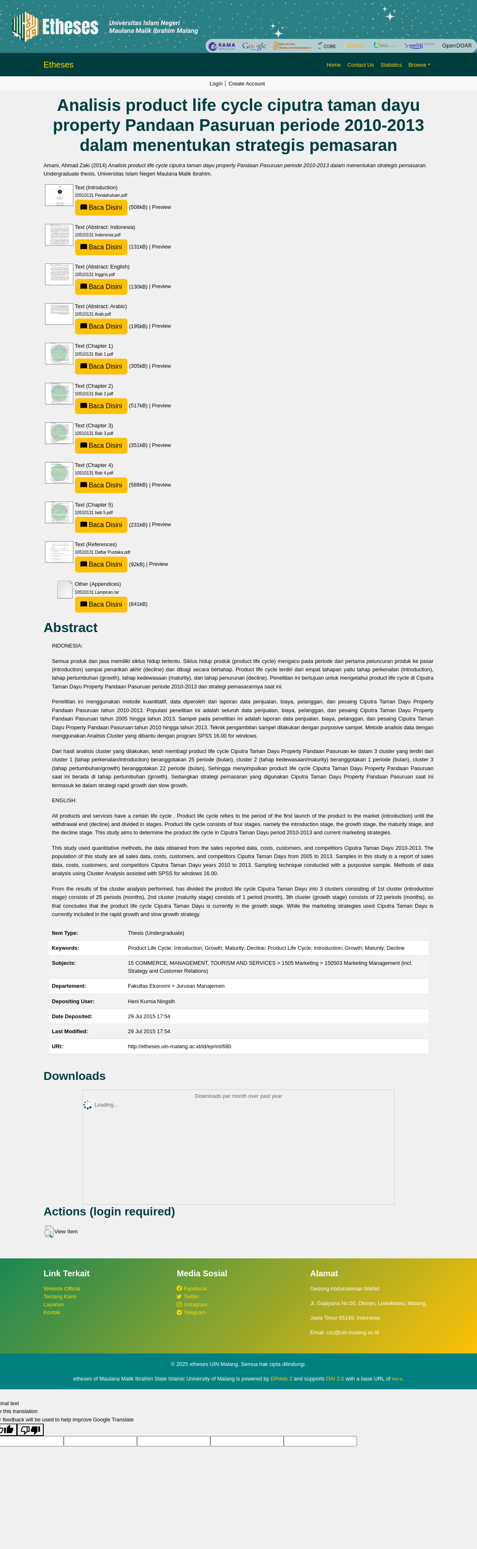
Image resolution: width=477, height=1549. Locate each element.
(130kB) (112, 287)
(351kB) (112, 445)
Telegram (191, 1312)
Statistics (391, 65)
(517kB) (112, 405)
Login (216, 83)
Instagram (192, 1304)
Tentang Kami (60, 1296)
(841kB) (111, 604)
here (397, 1379)
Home (334, 65)
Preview (161, 207)
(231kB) (112, 525)
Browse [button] (418, 65)
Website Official (62, 1288)
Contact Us (360, 65)
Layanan (54, 1304)
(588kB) (112, 485)
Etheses (59, 64)
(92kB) (110, 564)
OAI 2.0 (335, 1379)
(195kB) (112, 326)
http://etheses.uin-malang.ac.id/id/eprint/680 (179, 1046)
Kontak (52, 1312)
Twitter (188, 1296)
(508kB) (112, 207)
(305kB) (112, 366)
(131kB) (112, 247)
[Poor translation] (30, 1429)
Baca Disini (101, 207)
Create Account (246, 83)
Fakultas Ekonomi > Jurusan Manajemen (176, 986)
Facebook (192, 1288)
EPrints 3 (281, 1379)
